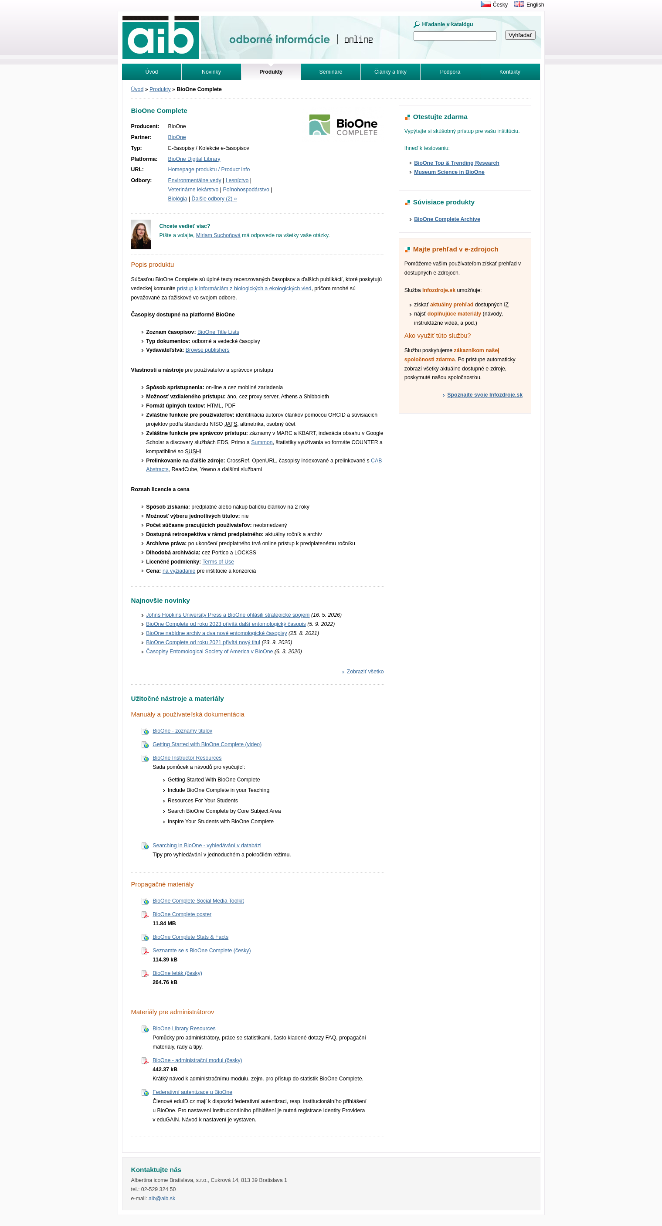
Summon (261, 442)
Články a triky (390, 72)
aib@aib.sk (162, 1198)
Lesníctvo (237, 180)
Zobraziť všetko (365, 672)
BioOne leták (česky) (177, 973)
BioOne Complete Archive (447, 219)
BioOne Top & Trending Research (456, 163)
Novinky (211, 72)
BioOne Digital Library (194, 159)
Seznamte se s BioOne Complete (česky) (202, 951)
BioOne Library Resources (184, 1029)
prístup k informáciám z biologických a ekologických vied (244, 288)
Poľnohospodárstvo (246, 190)
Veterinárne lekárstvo (193, 190)
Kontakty (509, 72)
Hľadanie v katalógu (447, 24)
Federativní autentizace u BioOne (192, 1092)
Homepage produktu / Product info (209, 169)
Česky (500, 5)
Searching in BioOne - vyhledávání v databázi (207, 845)
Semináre (331, 72)
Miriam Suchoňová (218, 235)
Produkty (160, 89)
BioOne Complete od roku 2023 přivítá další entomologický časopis (226, 624)
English (535, 5)
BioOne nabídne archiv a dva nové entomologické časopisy (216, 633)
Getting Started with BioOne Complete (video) (207, 744)
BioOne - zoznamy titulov (182, 731)
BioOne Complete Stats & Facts (190, 937)
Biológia (177, 199)
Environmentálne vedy (194, 180)
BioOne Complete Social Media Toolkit (198, 901)
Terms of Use (218, 562)
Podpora (450, 72)
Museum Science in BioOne (449, 172)
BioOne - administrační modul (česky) (197, 1060)
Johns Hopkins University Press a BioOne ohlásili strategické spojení (228, 615)
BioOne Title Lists (218, 332)
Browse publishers (208, 350)
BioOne (177, 137)
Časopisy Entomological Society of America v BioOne (209, 652)
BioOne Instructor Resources (187, 758)
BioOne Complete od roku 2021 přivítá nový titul (203, 642)
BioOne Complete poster (182, 914)
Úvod (152, 72)
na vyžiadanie (179, 571)
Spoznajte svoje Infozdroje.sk (485, 395)
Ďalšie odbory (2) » (214, 199)
